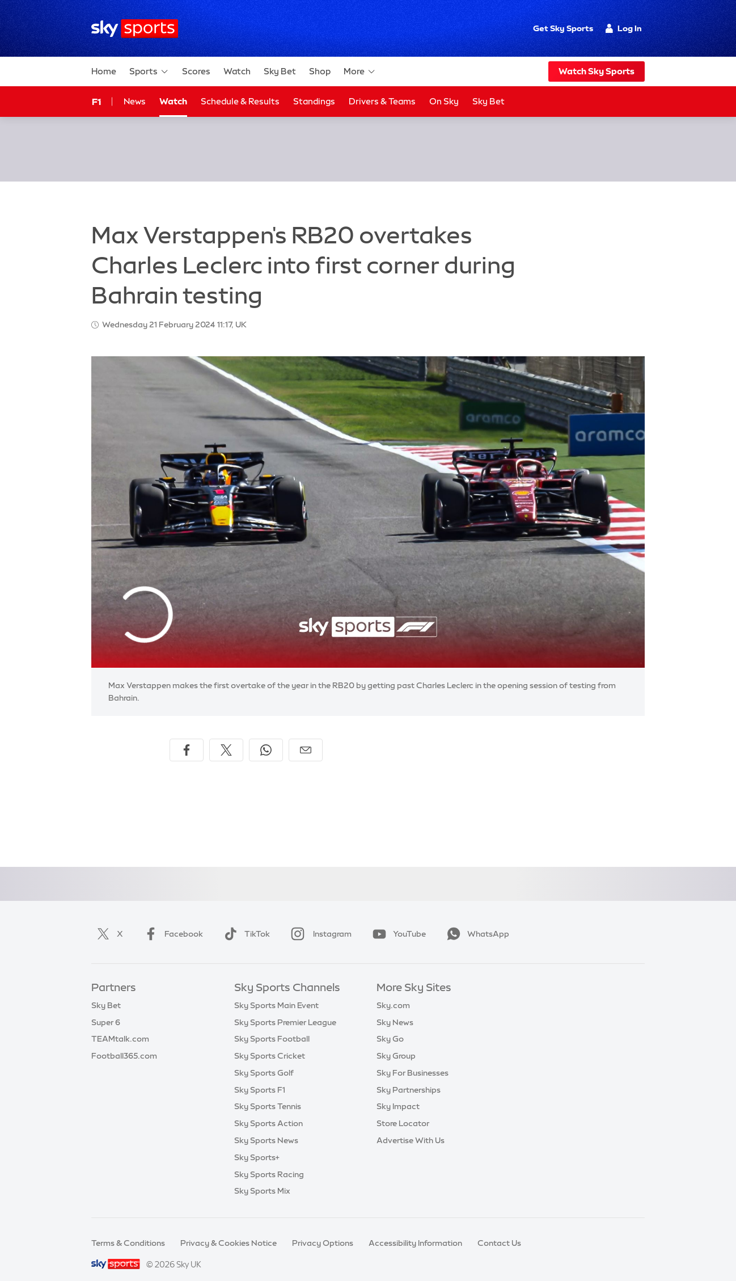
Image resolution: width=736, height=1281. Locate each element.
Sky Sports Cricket (269, 1042)
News (135, 101)
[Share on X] (226, 736)
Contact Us (499, 1229)
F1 (96, 101)
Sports (149, 71)
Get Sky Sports (563, 28)
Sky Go (390, 1025)
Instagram (319, 920)
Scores (196, 71)
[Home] (134, 28)
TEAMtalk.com (120, 1025)
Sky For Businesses (413, 1059)
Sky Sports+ (257, 1144)
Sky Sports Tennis (267, 1093)
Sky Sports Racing (269, 1161)
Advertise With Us (411, 1127)
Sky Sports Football (272, 1025)
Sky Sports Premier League (285, 1009)
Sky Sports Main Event (276, 992)
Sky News (395, 1009)
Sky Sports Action (268, 1110)
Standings (314, 101)
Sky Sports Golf (264, 1059)
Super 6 (105, 1009)
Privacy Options (322, 1229)
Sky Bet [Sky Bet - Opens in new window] (488, 101)
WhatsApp (475, 920)
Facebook (171, 920)
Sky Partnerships (409, 1076)
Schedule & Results (240, 101)
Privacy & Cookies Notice (228, 1229)
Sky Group (396, 1042)
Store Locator (403, 1110)
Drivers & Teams (382, 101)
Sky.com (393, 992)
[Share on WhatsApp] (266, 736)
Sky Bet (280, 71)
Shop (320, 71)
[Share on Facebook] (187, 736)
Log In (623, 28)
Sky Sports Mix (262, 1177)
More (360, 71)
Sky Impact (398, 1093)
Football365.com (124, 1042)
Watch (237, 71)
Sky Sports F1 (259, 1076)
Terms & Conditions (128, 1229)
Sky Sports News (266, 1127)
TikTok (244, 920)
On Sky (444, 101)
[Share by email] (306, 736)
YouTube (397, 920)
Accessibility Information (415, 1229)
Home (103, 71)
